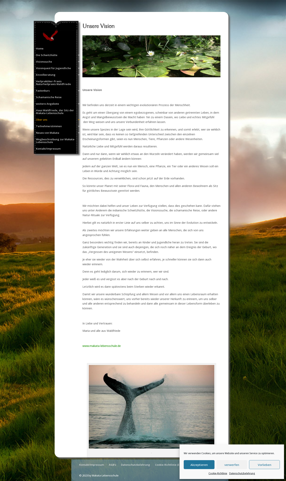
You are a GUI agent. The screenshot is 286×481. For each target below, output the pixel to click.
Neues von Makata (47, 133)
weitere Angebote (47, 103)
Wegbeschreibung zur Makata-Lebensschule (55, 141)
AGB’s (112, 464)
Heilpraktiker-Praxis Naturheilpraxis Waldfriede (53, 83)
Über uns (41, 119)
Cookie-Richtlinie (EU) (168, 464)
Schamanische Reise (49, 97)
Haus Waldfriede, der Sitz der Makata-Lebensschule (55, 112)
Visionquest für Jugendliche (53, 68)
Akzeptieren (199, 465)
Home (39, 48)
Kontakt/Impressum (48, 148)
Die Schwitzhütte (46, 55)
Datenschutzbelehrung (242, 473)
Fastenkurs (43, 90)
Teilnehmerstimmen (49, 126)
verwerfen (231, 465)
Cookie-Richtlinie (218, 473)
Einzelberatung (45, 74)
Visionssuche (44, 61)
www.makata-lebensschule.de (101, 346)
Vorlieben (264, 465)
